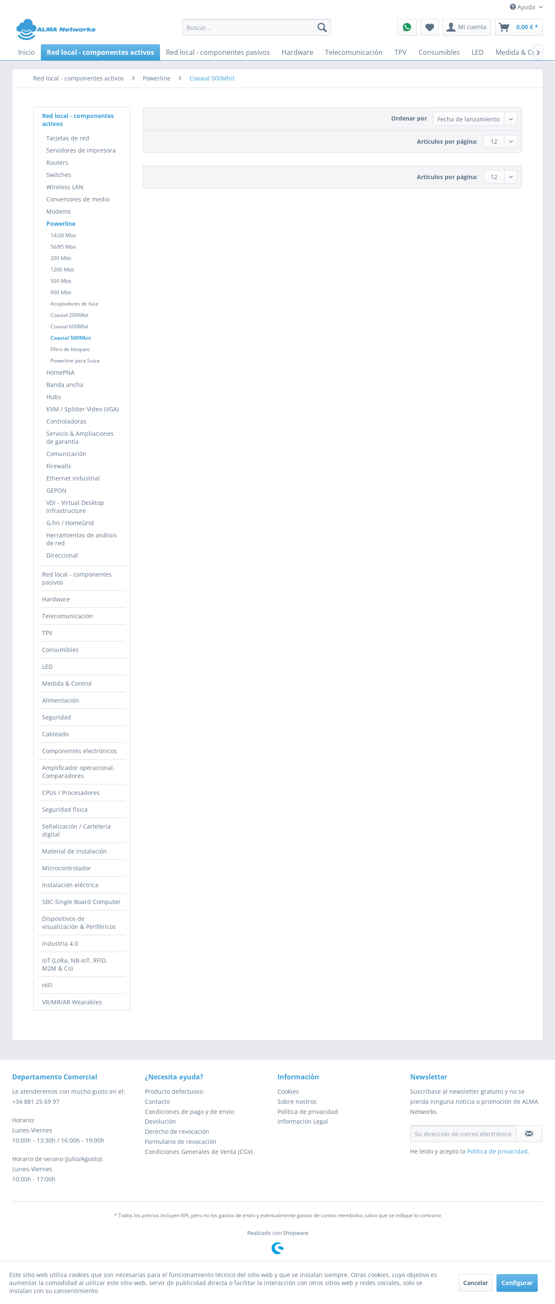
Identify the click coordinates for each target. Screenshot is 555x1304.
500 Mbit (61, 280)
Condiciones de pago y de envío (189, 1112)
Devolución (160, 1121)
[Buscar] (322, 27)
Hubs (53, 397)
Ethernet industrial (73, 478)
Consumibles (60, 650)
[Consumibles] (439, 52)
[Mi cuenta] (467, 27)
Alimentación (60, 700)
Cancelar (475, 1283)
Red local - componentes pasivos (77, 578)
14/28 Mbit (63, 235)
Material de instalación (74, 851)
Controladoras (66, 421)
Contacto (157, 1101)
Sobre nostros (297, 1101)
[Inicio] (26, 52)
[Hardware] (297, 52)
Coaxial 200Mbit (69, 315)
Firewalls (58, 466)
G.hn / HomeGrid (70, 523)
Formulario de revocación (180, 1142)
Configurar (517, 1283)
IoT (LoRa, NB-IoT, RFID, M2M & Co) (74, 964)
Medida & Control (67, 683)
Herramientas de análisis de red (81, 539)
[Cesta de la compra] (519, 27)
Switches (58, 175)
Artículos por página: (447, 141)
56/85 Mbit (63, 246)
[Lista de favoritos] (430, 27)
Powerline (60, 224)
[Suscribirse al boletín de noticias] (529, 1133)
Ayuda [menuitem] (523, 7)
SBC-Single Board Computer (81, 902)
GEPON (56, 490)
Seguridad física (65, 809)
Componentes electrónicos (79, 751)
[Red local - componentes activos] (100, 52)
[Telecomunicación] (354, 52)
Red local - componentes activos (78, 120)
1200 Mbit (62, 269)
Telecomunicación (67, 616)
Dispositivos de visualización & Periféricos (79, 923)
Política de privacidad (308, 1112)
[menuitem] (256, 27)
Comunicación (66, 454)
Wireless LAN (64, 187)
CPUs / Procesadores (71, 793)
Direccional (62, 555)
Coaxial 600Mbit (69, 326)
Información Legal (303, 1121)
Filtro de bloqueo (70, 349)
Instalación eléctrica (70, 885)
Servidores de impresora (81, 150)
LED (47, 667)
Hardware (56, 599)
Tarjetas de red (67, 138)
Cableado (55, 734)
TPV (47, 633)
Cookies (288, 1091)
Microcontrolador (66, 868)
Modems (58, 211)
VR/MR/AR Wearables (72, 1002)
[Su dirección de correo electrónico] (463, 1133)
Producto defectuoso (174, 1091)
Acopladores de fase (75, 303)
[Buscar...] (256, 27)
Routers (57, 162)
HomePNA (60, 372)
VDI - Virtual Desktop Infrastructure (75, 507)
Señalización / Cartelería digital (76, 830)
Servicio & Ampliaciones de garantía (80, 437)
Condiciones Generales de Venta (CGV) (199, 1152)
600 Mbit (61, 292)
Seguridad (56, 717)
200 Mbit (61, 258)
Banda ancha (64, 385)
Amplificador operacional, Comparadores (78, 772)
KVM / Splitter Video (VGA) (82, 409)
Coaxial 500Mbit (71, 337)
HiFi (47, 985)
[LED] (478, 52)
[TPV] (401, 52)
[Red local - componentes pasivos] (218, 52)
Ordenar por (409, 118)
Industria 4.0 (60, 943)
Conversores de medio (77, 199)
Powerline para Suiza (75, 360)
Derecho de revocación (177, 1131)
